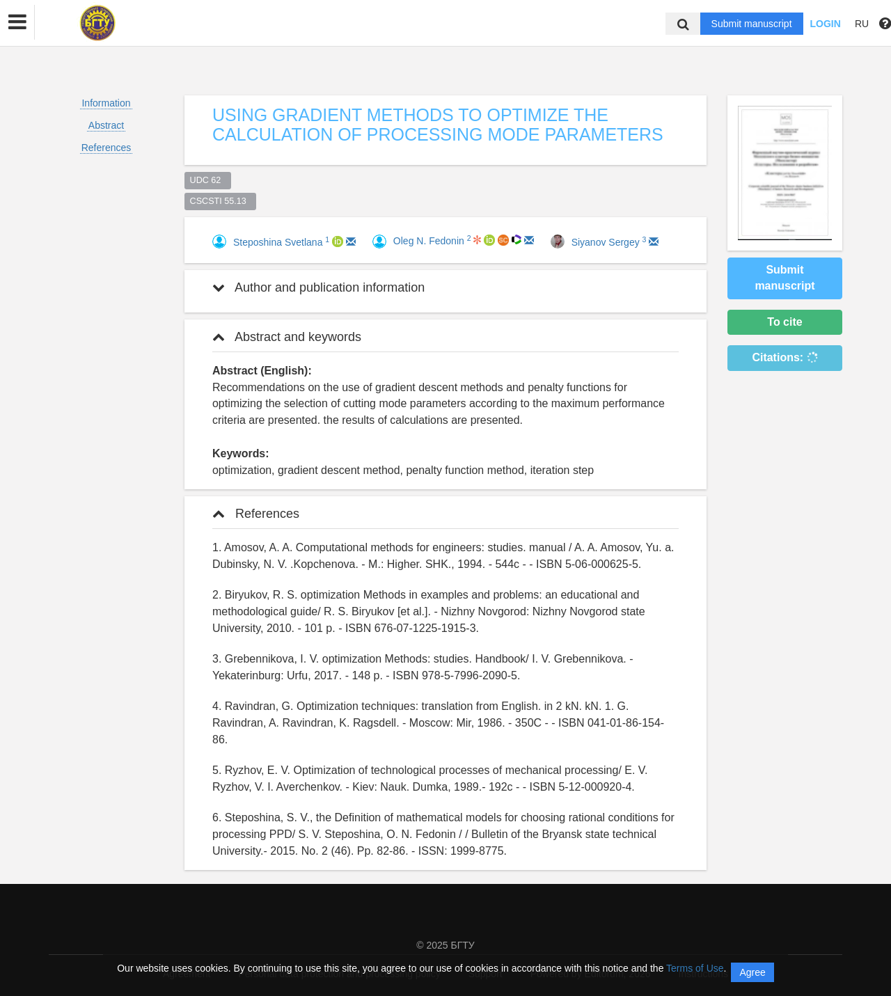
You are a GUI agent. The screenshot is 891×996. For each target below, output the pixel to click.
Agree (752, 972)
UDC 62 (208, 180)
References (106, 147)
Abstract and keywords (286, 337)
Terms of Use (694, 968)
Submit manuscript (751, 23)
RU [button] (862, 23)
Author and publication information (318, 287)
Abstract (106, 125)
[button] (17, 22)
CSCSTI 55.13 (220, 201)
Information (105, 103)
